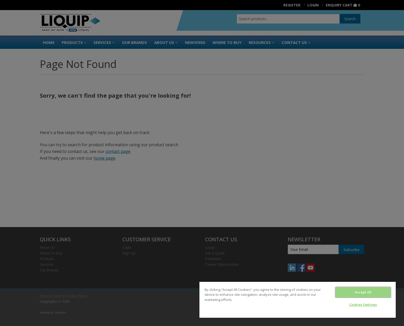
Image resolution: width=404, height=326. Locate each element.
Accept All (363, 292)
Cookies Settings (363, 304)
